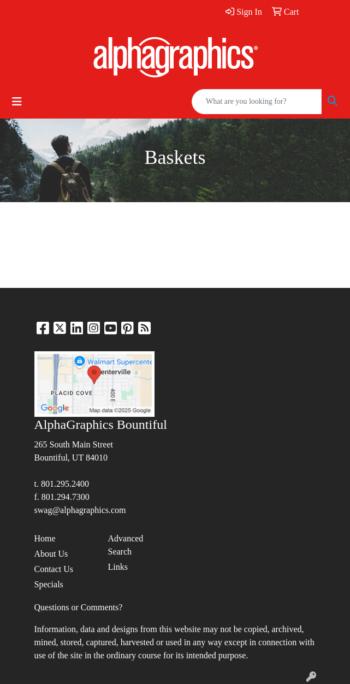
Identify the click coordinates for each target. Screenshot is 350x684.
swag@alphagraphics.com (80, 510)
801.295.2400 (65, 483)
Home (45, 538)
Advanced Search (126, 545)
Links (118, 566)
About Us (51, 553)
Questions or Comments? (78, 607)
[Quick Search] (257, 101)
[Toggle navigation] (16, 101)
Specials (48, 584)
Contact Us (54, 569)
